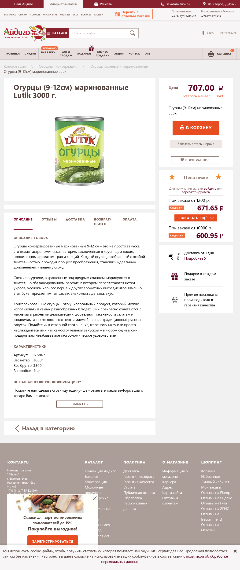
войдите (210, 188)
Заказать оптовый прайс (196, 143)
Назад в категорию (45, 428)
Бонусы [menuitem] (86, 14)
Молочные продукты (94, 490)
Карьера (169, 481)
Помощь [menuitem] (35, 14)
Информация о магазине (175, 473)
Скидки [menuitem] (30, 54)
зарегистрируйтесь (196, 192)
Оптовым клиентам (170, 500)
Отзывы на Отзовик (210, 527)
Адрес (167, 487)
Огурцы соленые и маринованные (119, 66)
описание (23, 219)
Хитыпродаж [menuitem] (66, 53)
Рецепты (103, 4)
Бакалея (91, 476)
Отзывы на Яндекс (216, 497)
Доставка (131, 470)
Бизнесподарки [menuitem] (102, 53)
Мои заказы (211, 487)
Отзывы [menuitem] (65, 14)
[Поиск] (133, 33)
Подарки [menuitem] (85, 52)
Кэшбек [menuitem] (98, 14)
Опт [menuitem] (147, 54)
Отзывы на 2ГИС (215, 508)
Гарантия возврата (138, 476)
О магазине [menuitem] (50, 14)
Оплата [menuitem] (22, 14)
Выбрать (79, 404)
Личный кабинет (215, 481)
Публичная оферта (139, 492)
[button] (133, 14)
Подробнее (195, 258)
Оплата (129, 219)
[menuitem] (48, 53)
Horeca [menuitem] (134, 54)
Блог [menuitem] (75, 14)
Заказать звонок (175, 4)
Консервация (15, 66)
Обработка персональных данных (135, 503)
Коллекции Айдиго (100, 470)
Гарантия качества (138, 481)
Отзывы (49, 219)
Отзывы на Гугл (214, 502)
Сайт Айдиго (23, 4)
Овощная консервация (58, 66)
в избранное (195, 160)
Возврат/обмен (102, 222)
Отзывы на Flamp (215, 492)
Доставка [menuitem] (10, 14)
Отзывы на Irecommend (211, 516)
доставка (75, 219)
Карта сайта (172, 492)
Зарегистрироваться (52, 541)
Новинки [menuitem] (13, 54)
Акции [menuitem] (119, 54)
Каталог (57, 33)
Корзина (208, 470)
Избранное (210, 476)
